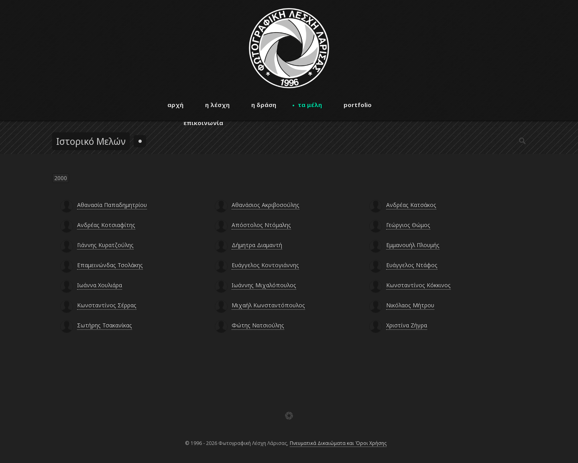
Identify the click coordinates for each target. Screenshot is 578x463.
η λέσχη (217, 105)
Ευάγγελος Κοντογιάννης (265, 265)
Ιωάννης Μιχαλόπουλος (264, 285)
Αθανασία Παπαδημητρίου (112, 205)
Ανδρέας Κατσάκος (411, 205)
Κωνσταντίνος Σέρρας (106, 305)
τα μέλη (310, 105)
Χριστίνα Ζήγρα (406, 325)
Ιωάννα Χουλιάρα (99, 285)
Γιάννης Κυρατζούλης (105, 245)
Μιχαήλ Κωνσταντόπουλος (268, 305)
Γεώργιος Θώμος (408, 225)
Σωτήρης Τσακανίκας (104, 325)
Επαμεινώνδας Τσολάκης (110, 265)
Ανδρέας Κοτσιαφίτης (106, 225)
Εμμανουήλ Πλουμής (413, 245)
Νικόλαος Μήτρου (410, 305)
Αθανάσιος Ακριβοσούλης (265, 205)
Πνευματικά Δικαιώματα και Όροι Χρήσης (338, 443)
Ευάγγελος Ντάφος (412, 265)
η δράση (263, 105)
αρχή (175, 105)
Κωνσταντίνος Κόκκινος (418, 285)
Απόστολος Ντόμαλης (261, 225)
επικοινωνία (203, 123)
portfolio (358, 105)
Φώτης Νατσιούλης (258, 325)
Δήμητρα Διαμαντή (257, 245)
